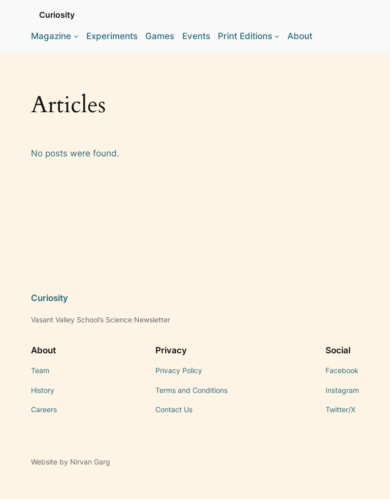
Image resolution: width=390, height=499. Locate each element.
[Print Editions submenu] (276, 36)
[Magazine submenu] (76, 36)
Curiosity (57, 15)
